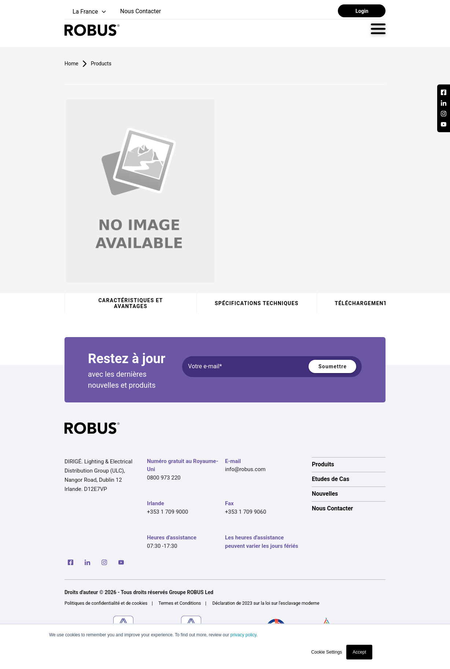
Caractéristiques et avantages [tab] (130, 303)
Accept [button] (359, 652)
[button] (85, 12)
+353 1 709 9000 (167, 512)
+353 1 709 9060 (245, 512)
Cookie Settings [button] (326, 652)
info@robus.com (245, 469)
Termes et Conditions (179, 603)
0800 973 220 (164, 477)
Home (71, 63)
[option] (349, 464)
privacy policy (243, 634)
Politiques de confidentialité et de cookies (105, 603)
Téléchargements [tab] (363, 303)
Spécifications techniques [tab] (257, 303)
